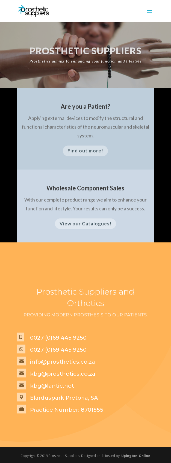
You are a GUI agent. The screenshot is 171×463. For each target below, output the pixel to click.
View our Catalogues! (85, 225)
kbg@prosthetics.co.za (62, 373)
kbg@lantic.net (52, 385)
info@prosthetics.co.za (62, 361)
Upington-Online (135, 455)
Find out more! (85, 152)
